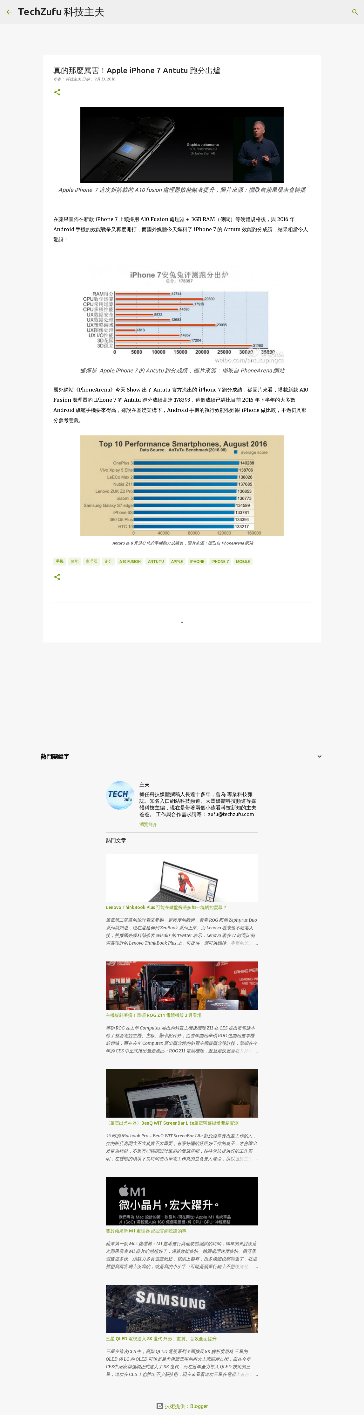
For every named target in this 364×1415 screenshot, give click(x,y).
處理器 (91, 561)
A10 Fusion (130, 561)
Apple (177, 561)
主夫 (144, 784)
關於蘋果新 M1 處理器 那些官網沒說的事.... (148, 1230)
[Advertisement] (182, 696)
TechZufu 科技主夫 (61, 11)
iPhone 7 (220, 561)
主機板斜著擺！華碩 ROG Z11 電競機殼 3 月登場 (154, 1015)
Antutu (156, 561)
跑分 (108, 561)
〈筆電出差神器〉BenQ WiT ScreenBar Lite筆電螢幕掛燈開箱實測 (172, 1123)
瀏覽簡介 (148, 824)
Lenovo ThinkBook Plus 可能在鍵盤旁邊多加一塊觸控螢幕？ (166, 907)
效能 (74, 561)
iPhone (197, 561)
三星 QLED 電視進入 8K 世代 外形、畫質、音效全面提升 (161, 1338)
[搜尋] (113, 12)
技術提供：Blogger (182, 1406)
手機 (60, 561)
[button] (57, 92)
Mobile (243, 561)
